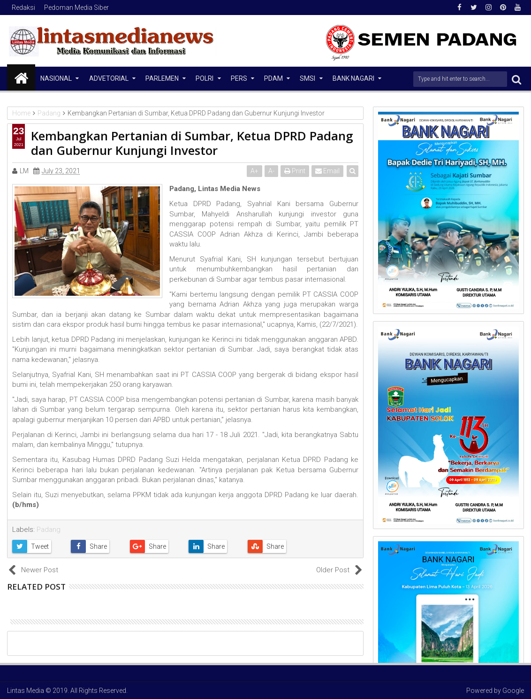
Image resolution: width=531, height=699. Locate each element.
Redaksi (23, 7)
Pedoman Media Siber (76, 7)
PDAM (273, 78)
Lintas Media (25, 690)
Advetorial (109, 78)
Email (327, 171)
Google (513, 690)
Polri (204, 78)
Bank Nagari (353, 78)
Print (294, 171)
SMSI (307, 78)
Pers (239, 78)
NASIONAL (56, 78)
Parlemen (162, 78)
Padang (49, 529)
